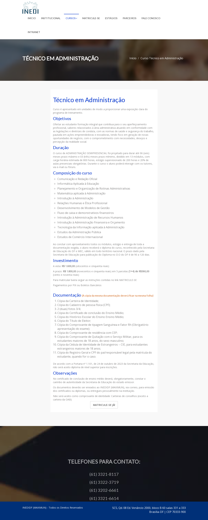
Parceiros (129, 18)
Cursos (71, 18)
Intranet (34, 32)
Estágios (111, 18)
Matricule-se (91, 18)
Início (32, 18)
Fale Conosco (151, 18)
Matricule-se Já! (104, 405)
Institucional (50, 18)
